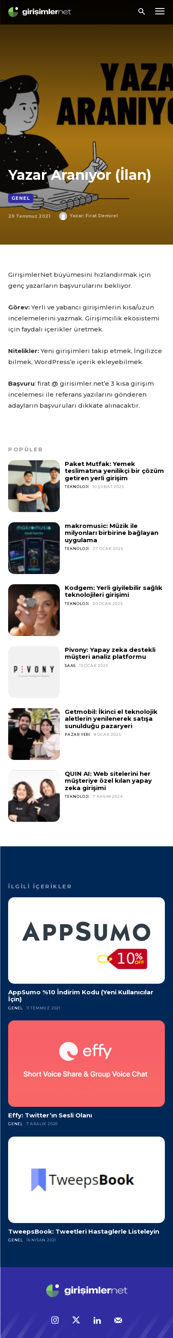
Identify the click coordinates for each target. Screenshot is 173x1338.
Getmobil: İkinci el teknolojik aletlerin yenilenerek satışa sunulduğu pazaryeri (111, 719)
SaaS (70, 665)
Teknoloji (77, 486)
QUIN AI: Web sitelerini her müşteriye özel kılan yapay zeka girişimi (108, 781)
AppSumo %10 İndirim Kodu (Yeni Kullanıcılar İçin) (80, 995)
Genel (20, 198)
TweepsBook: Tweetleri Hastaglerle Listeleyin (83, 1231)
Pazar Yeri (77, 734)
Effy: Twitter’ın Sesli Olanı (50, 1115)
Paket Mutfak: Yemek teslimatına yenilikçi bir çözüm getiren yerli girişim (114, 471)
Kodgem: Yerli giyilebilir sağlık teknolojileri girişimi (113, 591)
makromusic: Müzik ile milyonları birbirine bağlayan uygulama (111, 533)
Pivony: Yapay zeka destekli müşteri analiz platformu (110, 653)
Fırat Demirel (101, 216)
